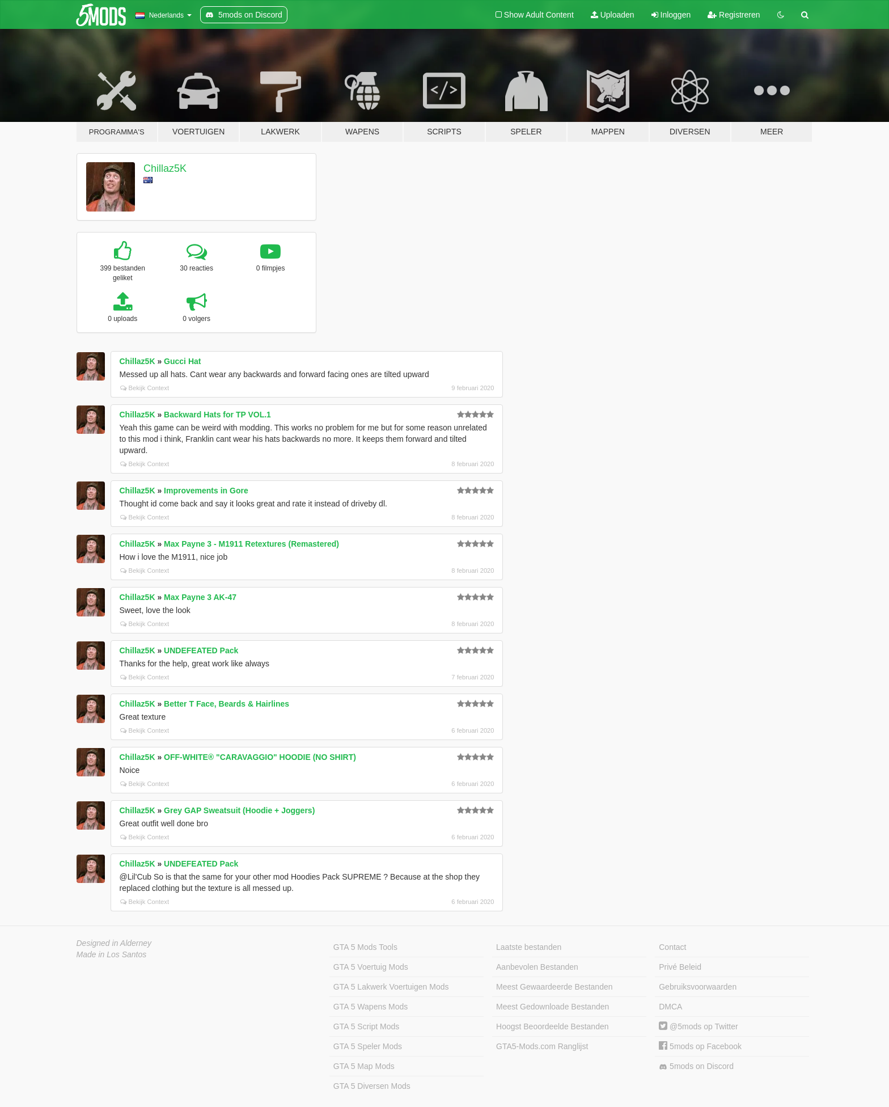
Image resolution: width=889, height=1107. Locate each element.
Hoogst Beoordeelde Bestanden (552, 1026)
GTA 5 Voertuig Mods (370, 966)
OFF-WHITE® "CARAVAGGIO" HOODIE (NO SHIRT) (260, 757)
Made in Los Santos (112, 954)
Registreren (734, 14)
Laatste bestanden (528, 947)
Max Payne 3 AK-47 (200, 597)
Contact (672, 947)
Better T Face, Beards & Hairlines (226, 703)
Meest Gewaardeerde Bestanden (554, 986)
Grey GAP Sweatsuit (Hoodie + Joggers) (239, 810)
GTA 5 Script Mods (366, 1026)
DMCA (670, 1006)
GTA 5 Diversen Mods (371, 1086)
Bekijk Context (145, 388)
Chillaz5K (165, 168)
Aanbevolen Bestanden (537, 966)
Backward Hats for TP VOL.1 (217, 414)
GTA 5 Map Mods (364, 1066)
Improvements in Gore (206, 490)
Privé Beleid (680, 966)
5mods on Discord (696, 1066)
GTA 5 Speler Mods (367, 1046)
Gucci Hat (182, 361)
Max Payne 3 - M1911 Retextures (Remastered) (251, 543)
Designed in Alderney (114, 943)
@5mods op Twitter (698, 1026)
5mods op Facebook (700, 1046)
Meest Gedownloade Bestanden (552, 1006)
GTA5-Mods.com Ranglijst (542, 1046)
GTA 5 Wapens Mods (370, 1006)
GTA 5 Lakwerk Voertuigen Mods (391, 986)
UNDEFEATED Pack (201, 650)
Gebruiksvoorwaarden (697, 986)
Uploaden (612, 14)
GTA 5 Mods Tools (365, 947)
